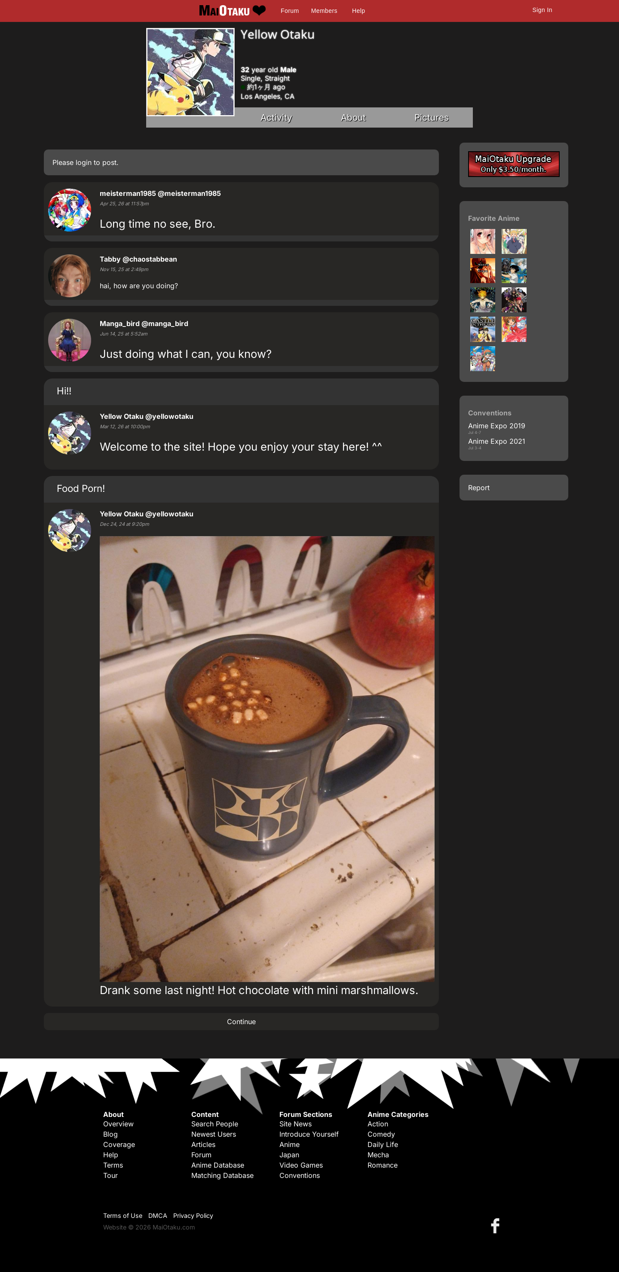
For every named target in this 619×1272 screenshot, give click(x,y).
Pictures (431, 117)
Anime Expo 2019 (496, 425)
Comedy (381, 1134)
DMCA (157, 1215)
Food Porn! (81, 488)
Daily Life (383, 1144)
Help (358, 10)
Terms (113, 1165)
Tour (110, 1175)
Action (378, 1123)
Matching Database (222, 1175)
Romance (383, 1165)
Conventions (299, 1175)
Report (479, 487)
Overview (118, 1123)
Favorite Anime (494, 218)
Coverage (119, 1144)
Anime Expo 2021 (496, 441)
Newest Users (213, 1134)
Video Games (301, 1165)
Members (324, 10)
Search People (214, 1123)
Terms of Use (122, 1215)
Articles (203, 1144)
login (84, 162)
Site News (295, 1123)
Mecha (378, 1154)
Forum (290, 10)
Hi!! (64, 391)
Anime (289, 1144)
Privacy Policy (193, 1215)
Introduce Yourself (309, 1134)
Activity (276, 117)
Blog (110, 1134)
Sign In (542, 9)
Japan (289, 1154)
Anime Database (217, 1165)
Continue (241, 1021)
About (353, 117)
